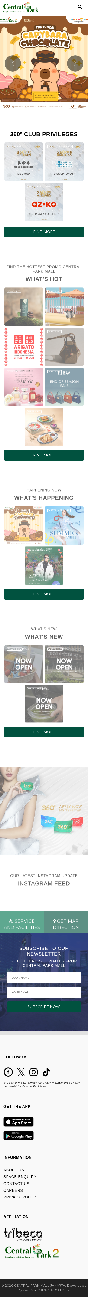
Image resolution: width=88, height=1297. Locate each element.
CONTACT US (16, 1184)
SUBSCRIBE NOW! (44, 1007)
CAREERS (13, 1190)
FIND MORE (44, 232)
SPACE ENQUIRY (19, 1177)
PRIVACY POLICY (20, 1197)
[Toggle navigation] (72, 7)
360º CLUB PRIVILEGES (19, 146)
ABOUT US (13, 1170)
